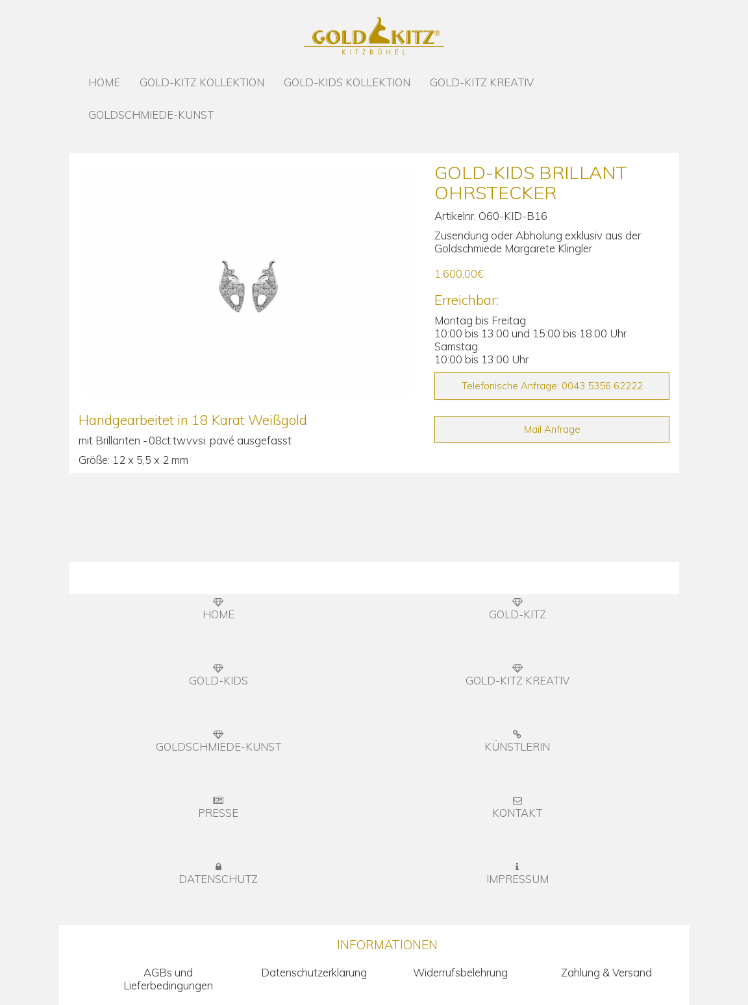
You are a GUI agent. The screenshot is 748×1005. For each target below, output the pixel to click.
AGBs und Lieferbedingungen (168, 978)
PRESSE (218, 807)
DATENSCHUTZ (218, 874)
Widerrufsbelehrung (460, 972)
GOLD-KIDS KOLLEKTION (347, 82)
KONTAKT (517, 807)
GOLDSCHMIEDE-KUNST (151, 114)
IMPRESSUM (517, 874)
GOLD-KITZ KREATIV (482, 82)
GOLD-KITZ (517, 609)
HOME (104, 82)
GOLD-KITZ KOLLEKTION (202, 82)
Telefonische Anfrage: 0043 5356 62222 (552, 386)
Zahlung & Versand (606, 972)
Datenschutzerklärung (314, 972)
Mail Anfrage (552, 429)
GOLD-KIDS (218, 675)
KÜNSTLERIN (517, 741)
